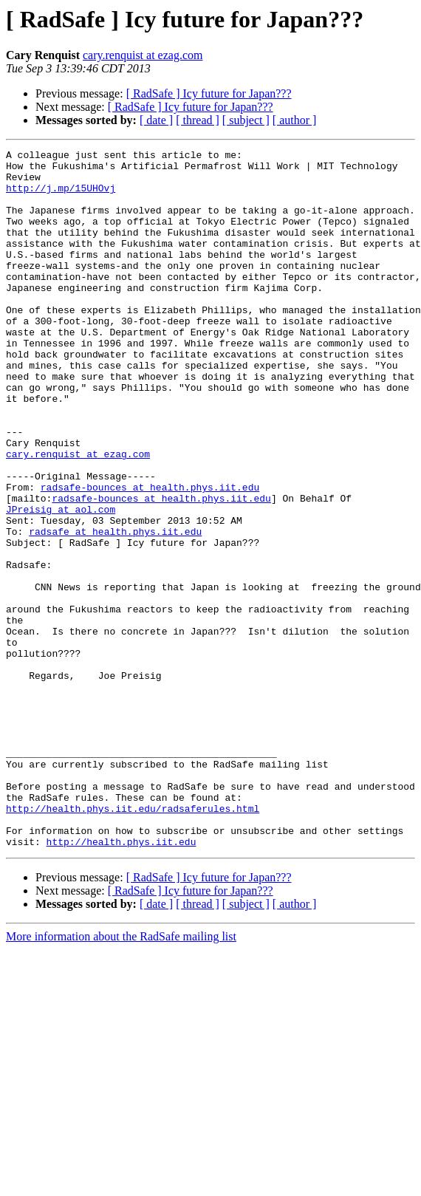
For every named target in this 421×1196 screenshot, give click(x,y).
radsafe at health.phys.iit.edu (115, 608)
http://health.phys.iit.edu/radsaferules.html (132, 941)
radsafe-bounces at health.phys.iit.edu (150, 555)
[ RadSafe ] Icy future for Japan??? (209, 93)
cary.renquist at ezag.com (142, 55)
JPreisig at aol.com (60, 582)
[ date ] (156, 120)
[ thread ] (197, 120)
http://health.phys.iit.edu (121, 981)
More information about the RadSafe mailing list (121, 1076)
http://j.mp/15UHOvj (60, 196)
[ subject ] (246, 120)
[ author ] (295, 120)
